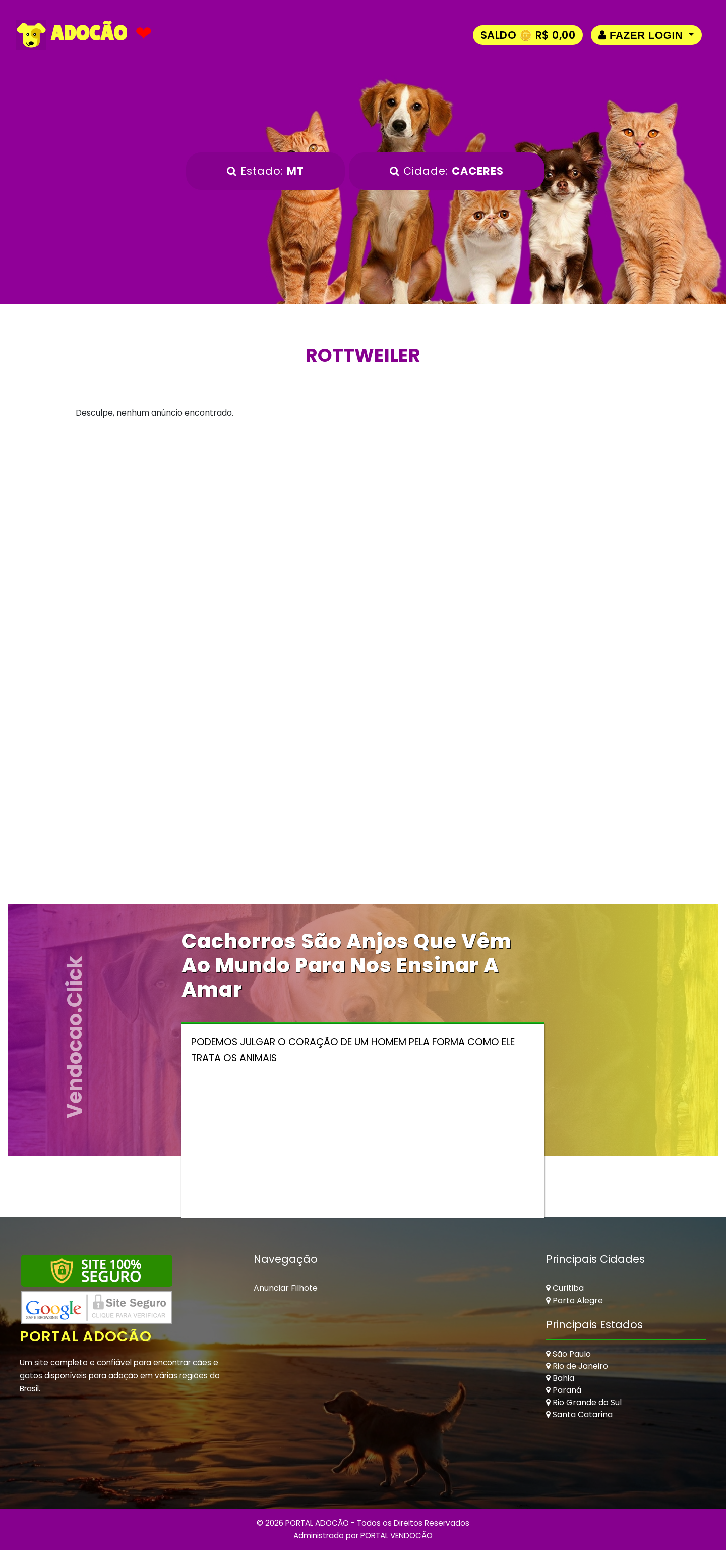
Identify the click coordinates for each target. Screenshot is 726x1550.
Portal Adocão (86, 1336)
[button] (646, 35)
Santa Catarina (579, 1414)
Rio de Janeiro (577, 1366)
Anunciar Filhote (286, 1288)
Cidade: (447, 171)
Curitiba (565, 1288)
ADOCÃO (71, 35)
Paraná (563, 1390)
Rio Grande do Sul (584, 1402)
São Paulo (568, 1354)
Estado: (265, 171)
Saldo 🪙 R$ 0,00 (528, 35)
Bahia (560, 1378)
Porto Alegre (574, 1300)
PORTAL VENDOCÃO (396, 1535)
